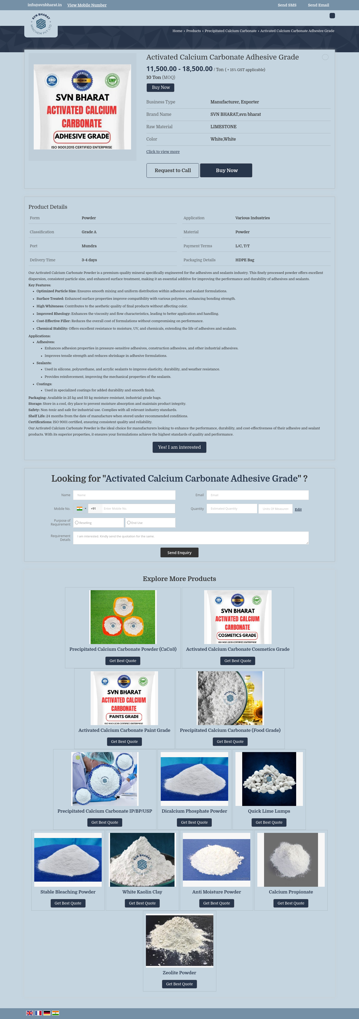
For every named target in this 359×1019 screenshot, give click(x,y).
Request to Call (173, 170)
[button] (87, 5)
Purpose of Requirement (60, 522)
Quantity (197, 508)
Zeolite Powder (179, 972)
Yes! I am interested (179, 447)
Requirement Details (60, 538)
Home (177, 31)
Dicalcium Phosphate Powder (194, 811)
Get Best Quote (123, 661)
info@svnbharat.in (45, 5)
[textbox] (275, 509)
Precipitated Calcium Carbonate (231, 31)
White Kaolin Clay (142, 892)
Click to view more (163, 152)
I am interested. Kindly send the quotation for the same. (191, 537)
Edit (298, 510)
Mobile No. (62, 508)
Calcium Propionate (291, 892)
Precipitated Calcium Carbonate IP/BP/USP (104, 811)
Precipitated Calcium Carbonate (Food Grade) (230, 730)
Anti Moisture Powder (216, 892)
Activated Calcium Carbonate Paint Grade (124, 730)
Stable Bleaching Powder (67, 892)
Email (200, 495)
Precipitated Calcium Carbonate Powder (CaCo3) (122, 649)
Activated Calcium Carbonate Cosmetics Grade (238, 649)
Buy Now (161, 87)
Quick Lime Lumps (269, 811)
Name (65, 495)
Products (193, 31)
